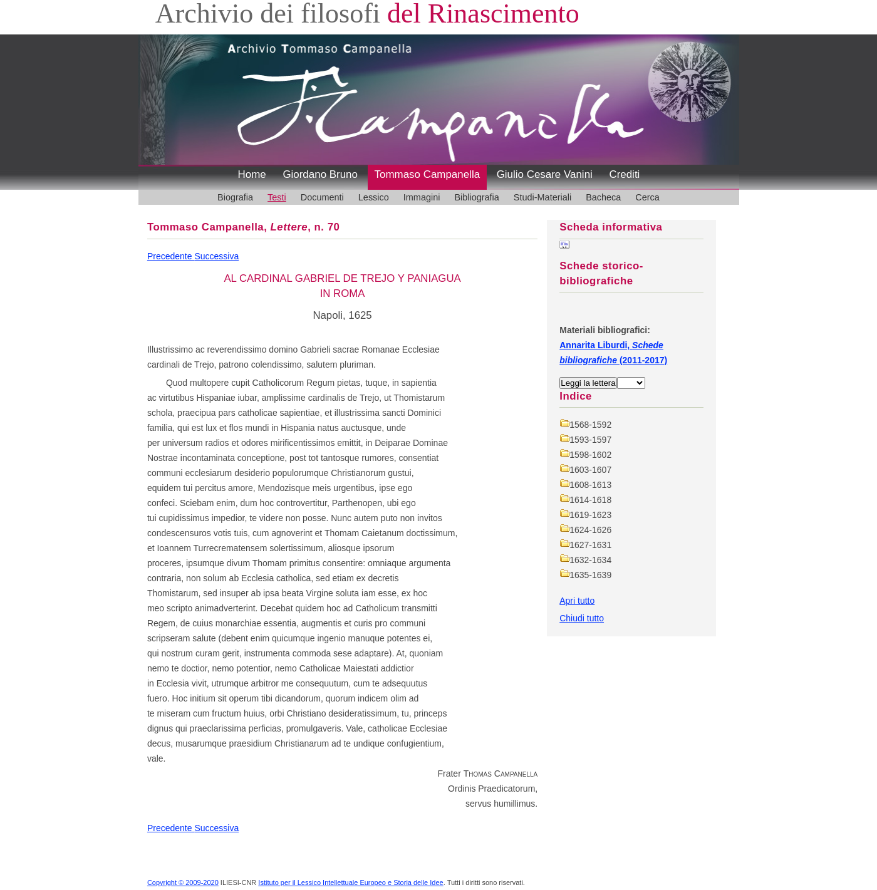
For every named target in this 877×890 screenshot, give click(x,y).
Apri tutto (576, 601)
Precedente (171, 256)
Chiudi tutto (581, 618)
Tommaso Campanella (427, 174)
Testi (276, 197)
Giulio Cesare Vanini (545, 174)
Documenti (322, 197)
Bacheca (603, 197)
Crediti (624, 174)
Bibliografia (476, 197)
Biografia (235, 197)
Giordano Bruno (320, 174)
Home (252, 174)
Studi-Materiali (542, 197)
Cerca (647, 197)
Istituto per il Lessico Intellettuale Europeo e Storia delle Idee (350, 882)
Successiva (216, 256)
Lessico (373, 197)
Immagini (421, 197)
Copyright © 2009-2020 (183, 882)
